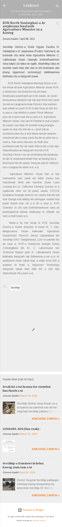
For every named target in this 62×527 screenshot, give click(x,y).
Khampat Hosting (39, 521)
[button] (57, 24)
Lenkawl (31, 6)
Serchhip (15, 287)
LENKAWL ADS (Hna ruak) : (21, 429)
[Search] (57, 7)
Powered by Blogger (31, 510)
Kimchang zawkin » (45, 418)
